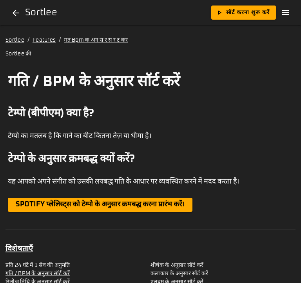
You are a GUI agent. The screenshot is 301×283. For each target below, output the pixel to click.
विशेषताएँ (19, 249)
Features (44, 40)
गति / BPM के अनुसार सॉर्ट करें (37, 273)
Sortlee (14, 40)
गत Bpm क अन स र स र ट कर (96, 40)
